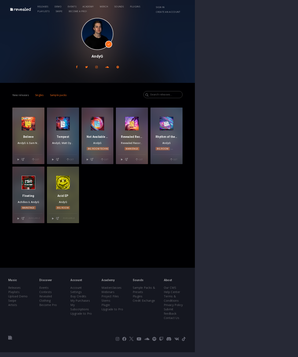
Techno (258, 164)
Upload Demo (33, 310)
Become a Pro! (208, 6)
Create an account (260, 7)
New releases (32, 95)
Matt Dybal (96, 159)
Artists (27, 318)
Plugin (157, 318)
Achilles (42, 234)
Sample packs (69, 95)
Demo (79, 6)
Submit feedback (251, 318)
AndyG (39, 159)
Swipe (189, 6)
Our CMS (246, 301)
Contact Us (247, 323)
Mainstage (199, 164)
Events (93, 6)
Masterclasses (163, 301)
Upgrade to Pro (120, 318)
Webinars (159, 305)
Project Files (161, 310)
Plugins (156, 6)
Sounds (140, 6)
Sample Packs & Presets (213, 301)
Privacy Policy (249, 314)
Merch (125, 6)
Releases (64, 6)
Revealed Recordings (199, 159)
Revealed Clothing (79, 310)
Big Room (244, 164)
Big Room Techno (149, 164)
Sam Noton (53, 159)
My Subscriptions (122, 314)
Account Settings (121, 301)
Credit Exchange (207, 310)
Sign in (237, 7)
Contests (73, 305)
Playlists (174, 6)
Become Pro (75, 314)
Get (62, 175)
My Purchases (119, 310)
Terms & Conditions (254, 310)
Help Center (248, 305)
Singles (50, 95)
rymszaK (111, 159)
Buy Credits (118, 305)
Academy (109, 6)
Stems (157, 314)
